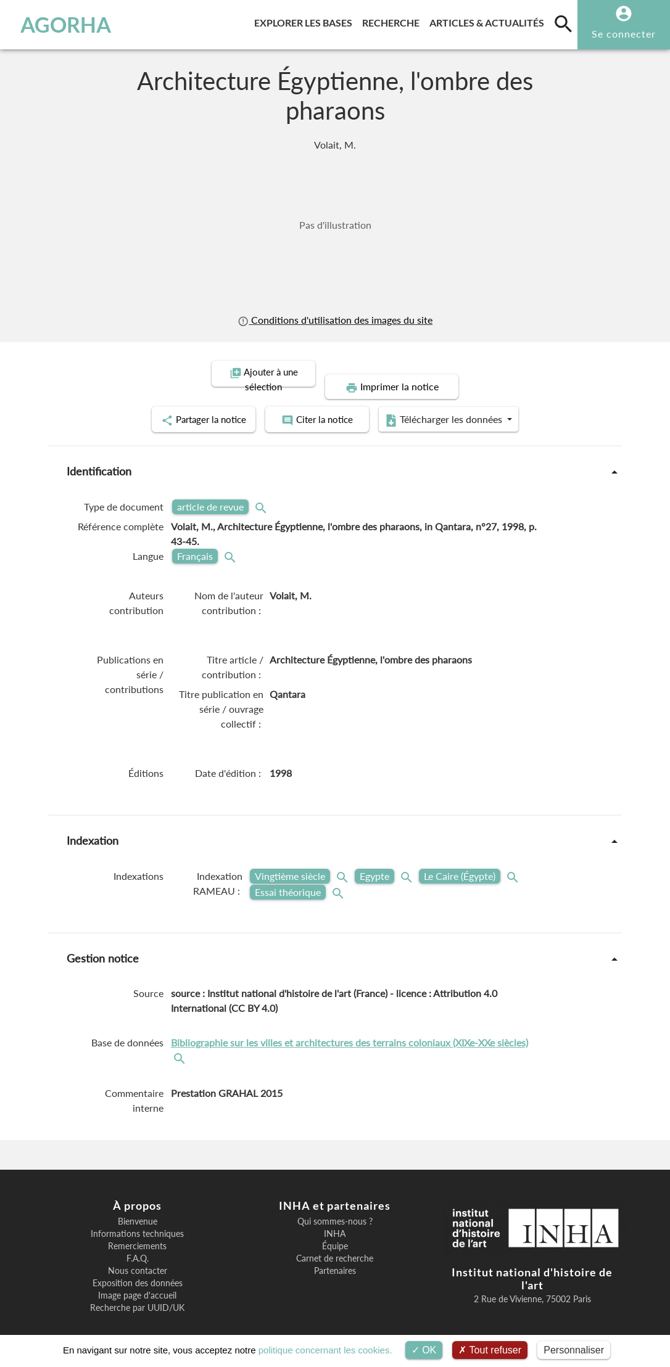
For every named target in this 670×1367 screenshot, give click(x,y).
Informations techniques (137, 1218)
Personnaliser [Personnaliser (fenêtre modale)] (574, 1350)
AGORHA (65, 24)
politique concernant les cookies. (325, 1350)
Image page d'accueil (137, 1280)
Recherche (393, 20)
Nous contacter (137, 1255)
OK (424, 1350)
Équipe (335, 1231)
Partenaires (335, 1255)
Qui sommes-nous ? (335, 1206)
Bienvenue (137, 1206)
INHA (334, 1218)
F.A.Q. (137, 1243)
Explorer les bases (305, 20)
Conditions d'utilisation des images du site (335, 320)
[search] (563, 23)
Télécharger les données (474, 406)
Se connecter (624, 33)
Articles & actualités (489, 20)
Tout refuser (489, 1350)
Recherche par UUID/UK (137, 1292)
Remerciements (137, 1231)
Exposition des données (138, 1268)
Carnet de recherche (334, 1243)
